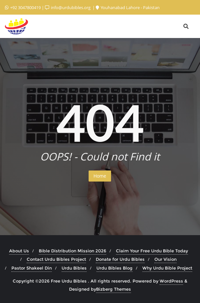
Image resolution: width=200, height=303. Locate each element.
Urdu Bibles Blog (114, 268)
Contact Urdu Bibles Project (56, 259)
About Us (19, 250)
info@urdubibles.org (68, 7)
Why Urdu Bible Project (167, 268)
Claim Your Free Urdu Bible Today (152, 250)
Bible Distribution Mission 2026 (72, 250)
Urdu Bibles (74, 268)
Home (99, 176)
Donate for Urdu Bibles (120, 259)
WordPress (171, 281)
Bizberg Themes (113, 289)
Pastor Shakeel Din (31, 268)
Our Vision (165, 259)
